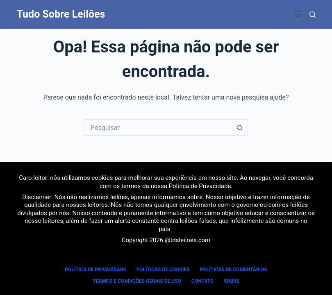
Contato (202, 281)
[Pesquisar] (312, 14)
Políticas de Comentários (233, 269)
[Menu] (297, 14)
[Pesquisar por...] (158, 127)
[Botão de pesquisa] (240, 127)
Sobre (231, 281)
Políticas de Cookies (162, 269)
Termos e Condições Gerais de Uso (137, 281)
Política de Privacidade (200, 186)
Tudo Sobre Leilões (61, 14)
